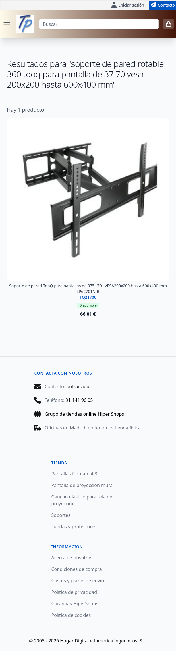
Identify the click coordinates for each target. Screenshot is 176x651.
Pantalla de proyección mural (82, 485)
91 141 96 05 (79, 400)
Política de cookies (71, 615)
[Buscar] (99, 24)
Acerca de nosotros (71, 557)
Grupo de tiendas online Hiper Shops (84, 414)
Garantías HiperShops (74, 603)
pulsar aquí (78, 386)
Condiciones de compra (76, 569)
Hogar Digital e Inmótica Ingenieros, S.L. (103, 640)
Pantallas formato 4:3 (74, 474)
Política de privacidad (74, 592)
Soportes (61, 515)
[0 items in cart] (168, 24)
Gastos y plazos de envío (77, 580)
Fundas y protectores (74, 526)
